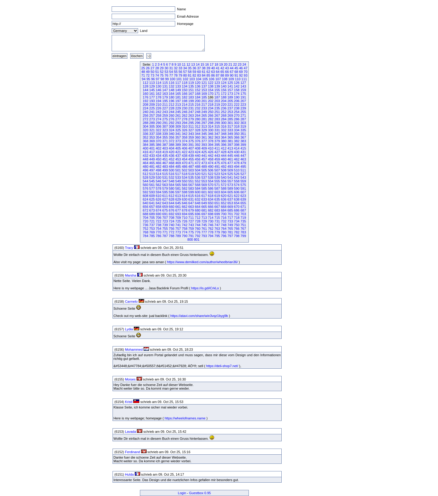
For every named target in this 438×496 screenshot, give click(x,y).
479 (243, 163)
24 (244, 64)
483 (165, 166)
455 (191, 159)
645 (178, 203)
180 (171, 97)
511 (243, 170)
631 (191, 199)
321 (152, 130)
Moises (130, 379)
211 (165, 104)
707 (165, 217)
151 (191, 90)
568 (197, 185)
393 (204, 144)
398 (236, 144)
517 (178, 174)
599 (191, 192)
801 (196, 239)
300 (223, 123)
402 (158, 148)
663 (191, 206)
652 (223, 203)
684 (223, 210)
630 (184, 199)
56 (180, 72)
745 (204, 225)
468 (171, 163)
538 (210, 177)
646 (184, 203)
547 (165, 181)
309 (178, 126)
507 (217, 170)
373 (178, 141)
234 (210, 108)
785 (152, 236)
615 (191, 196)
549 (178, 181)
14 (198, 64)
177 (152, 97)
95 (148, 79)
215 (191, 104)
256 (145, 115)
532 (171, 177)
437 (178, 155)
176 (145, 97)
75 (162, 75)
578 (158, 188)
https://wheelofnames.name (185, 418)
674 (158, 210)
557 (230, 181)
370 (158, 141)
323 (165, 130)
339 (165, 134)
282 (210, 119)
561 (152, 185)
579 (165, 188)
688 (145, 214)
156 (223, 90)
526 (236, 174)
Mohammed (134, 349)
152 (197, 90)
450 (158, 159)
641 (152, 203)
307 (165, 126)
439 (191, 155)
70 (245, 72)
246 (184, 112)
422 (184, 152)
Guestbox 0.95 (200, 493)
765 (230, 228)
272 (145, 119)
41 (217, 68)
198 (184, 101)
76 (166, 75)
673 (152, 210)
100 (172, 79)
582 (184, 188)
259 (165, 115)
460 (223, 159)
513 (152, 174)
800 (190, 239)
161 (152, 93)
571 (217, 185)
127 (243, 82)
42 (222, 68)
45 (236, 68)
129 (152, 86)
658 (158, 206)
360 (197, 137)
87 (217, 75)
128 (145, 86)
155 (217, 90)
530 (158, 177)
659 (165, 206)
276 (171, 119)
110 (237, 79)
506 (210, 170)
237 (230, 108)
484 (171, 166)
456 (197, 159)
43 (227, 68)
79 (180, 75)
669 (230, 206)
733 (230, 221)
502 (184, 170)
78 (176, 75)
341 (178, 134)
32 (176, 68)
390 (184, 144)
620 (223, 196)
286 (236, 119)
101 (179, 79)
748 (223, 225)
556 (223, 181)
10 (179, 64)
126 (236, 82)
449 (152, 159)
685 (230, 210)
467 (165, 163)
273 (152, 119)
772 (171, 232)
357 (178, 137)
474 (210, 163)
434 (158, 155)
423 (191, 152)
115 (165, 82)
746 (210, 225)
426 (210, 152)
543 (243, 177)
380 (223, 141)
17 (212, 64)
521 (204, 174)
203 (217, 101)
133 (178, 86)
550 (184, 181)
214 (184, 104)
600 (197, 192)
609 (152, 196)
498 (158, 170)
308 (171, 126)
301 (230, 123)
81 (190, 75)
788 (171, 236)
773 (178, 232)
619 (217, 196)
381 (230, 141)
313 (204, 126)
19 (221, 64)
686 (236, 210)
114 (158, 82)
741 (178, 225)
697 (204, 214)
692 (171, 214)
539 (217, 177)
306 (158, 126)
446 (236, 155)
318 (236, 126)
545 (152, 181)
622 (236, 196)
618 (210, 196)
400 (145, 148)
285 (230, 119)
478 (236, 163)
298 (210, 123)
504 (197, 170)
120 (197, 82)
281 (204, 119)
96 (153, 79)
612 (171, 196)
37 (199, 68)
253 (230, 112)
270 (236, 115)
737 (152, 225)
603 (217, 192)
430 (236, 152)
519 (191, 174)
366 (236, 137)
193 (152, 101)
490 (210, 166)
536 (197, 177)
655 (243, 203)
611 (165, 196)
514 (158, 174)
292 (171, 123)
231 (191, 108)
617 (204, 196)
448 (145, 159)
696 (197, 214)
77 (171, 75)
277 (178, 119)
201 (204, 101)
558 (236, 181)
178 (158, 97)
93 (245, 75)
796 (223, 236)
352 (145, 137)
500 (171, 170)
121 (204, 82)
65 (222, 72)
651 (217, 203)
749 (230, 225)
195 (165, 101)
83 (199, 75)
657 (152, 206)
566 (184, 185)
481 (152, 166)
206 (236, 101)
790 (184, 236)
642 (158, 203)
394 (210, 144)
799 (243, 236)
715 (217, 217)
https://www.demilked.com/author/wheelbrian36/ (202, 262)
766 (236, 228)
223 (243, 104)
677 (178, 210)
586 (210, 188)
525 (230, 174)
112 (145, 82)
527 (243, 174)
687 (243, 210)
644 (171, 203)
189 (230, 97)
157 (230, 90)
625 (152, 199)
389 (178, 144)
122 (210, 82)
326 (184, 130)
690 (158, 214)
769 (152, 232)
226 (158, 108)
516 (171, 174)
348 (223, 134)
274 (158, 119)
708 (171, 217)
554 (210, 181)
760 (197, 228)
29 (162, 68)
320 (145, 130)
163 (165, 93)
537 (204, 177)
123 (217, 82)
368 (145, 141)
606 (236, 192)
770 (158, 232)
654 (236, 203)
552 (197, 181)
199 (191, 101)
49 (148, 72)
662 (184, 206)
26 (148, 68)
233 (204, 108)
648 (197, 203)
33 (180, 68)
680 (197, 210)
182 (184, 97)
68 (236, 72)
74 (157, 75)
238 (236, 108)
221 (230, 104)
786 (158, 236)
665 (204, 206)
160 (145, 93)
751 (243, 225)
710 (184, 217)
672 (145, 210)
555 (217, 181)
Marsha (130, 275)
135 (191, 86)
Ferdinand (132, 452)
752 (145, 228)
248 (197, 112)
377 (204, 141)
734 (236, 221)
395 (217, 144)
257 (152, 115)
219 (217, 104)
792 (197, 236)
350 (236, 134)
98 (162, 79)
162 (158, 93)
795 (217, 236)
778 (210, 232)
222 (236, 104)
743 (191, 225)
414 (236, 148)
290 (158, 123)
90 (231, 75)
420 (171, 152)
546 (158, 181)
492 (223, 166)
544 (145, 181)
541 (230, 177)
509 (230, 170)
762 (210, 228)
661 (178, 206)
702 (236, 214)
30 (166, 68)
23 (240, 64)
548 (171, 181)
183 (191, 97)
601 (204, 192)
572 (223, 185)
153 (204, 90)
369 (152, 141)
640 (145, 203)
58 (190, 72)
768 (145, 232)
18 (216, 64)
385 (152, 144)
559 (243, 181)
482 (158, 166)
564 (171, 185)
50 (152, 72)
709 (178, 217)
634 (210, 199)
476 (223, 163)
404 (171, 148)
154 (210, 90)
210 (158, 104)
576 (145, 188)
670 (236, 206)
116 (171, 82)
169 (204, 93)
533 (178, 177)
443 (217, 155)
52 (162, 72)
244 (171, 112)
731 (217, 221)
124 (223, 82)
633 (204, 199)
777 (204, 232)
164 (171, 93)
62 (208, 72)
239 (243, 108)
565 (178, 185)
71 (143, 75)
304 (145, 126)
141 (230, 86)
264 (197, 115)
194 (158, 101)
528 (145, 177)
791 (191, 236)
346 (210, 134)
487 (191, 166)
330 (210, 130)
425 (204, 152)
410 (210, 148)
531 (165, 177)
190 (236, 97)
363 (217, 137)
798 (236, 236)
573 (230, 185)
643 (165, 203)
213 (178, 104)
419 (165, 152)
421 (178, 152)
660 (171, 206)
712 (197, 217)
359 (191, 137)
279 (191, 119)
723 (165, 221)
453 (178, 159)
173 (230, 93)
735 (243, 221)
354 (158, 137)
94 (143, 79)
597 (178, 192)
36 (194, 68)
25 (143, 68)
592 (145, 192)
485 (178, 166)
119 (191, 82)
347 (217, 134)
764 (223, 228)
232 (197, 108)
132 (171, 86)
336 (145, 134)
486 (184, 166)
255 (243, 112)
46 (241, 68)
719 (243, 217)
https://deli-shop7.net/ (222, 366)
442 (210, 155)
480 (145, 166)
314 (210, 126)
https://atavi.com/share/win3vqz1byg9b (199, 316)
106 (211, 79)
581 (178, 188)
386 (158, 144)
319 (243, 126)
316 (223, 126)
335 (243, 130)
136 (197, 86)
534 (184, 177)
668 (223, 206)
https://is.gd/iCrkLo (205, 288)
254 (236, 112)
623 (243, 196)
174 (236, 93)
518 (184, 174)
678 (184, 210)
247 (191, 112)
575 (243, 185)
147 (165, 90)
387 (165, 144)
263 (191, 115)
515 (165, 174)
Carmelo (131, 301)
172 (223, 93)
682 (210, 210)
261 (178, 115)
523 (217, 174)
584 (197, 188)
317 (230, 126)
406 (184, 148)
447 (243, 155)
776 (197, 232)
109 (231, 79)
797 (230, 236)
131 (165, 86)
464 (145, 163)
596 (171, 192)
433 (152, 155)
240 (145, 112)
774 (184, 232)
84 (204, 75)
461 (230, 159)
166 (184, 93)
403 (165, 148)
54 (171, 72)
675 (165, 210)
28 (157, 68)
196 (171, 101)
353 (152, 137)
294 (184, 123)
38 (204, 68)
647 (191, 203)
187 (217, 97)
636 (223, 199)
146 (158, 90)
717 (230, 217)
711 (191, 217)
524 (223, 174)
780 (223, 232)
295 (191, 123)
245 (178, 112)
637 (230, 199)
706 (158, 217)
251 (217, 112)
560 (145, 185)
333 (230, 130)
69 (241, 72)
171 (217, 93)
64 (217, 72)
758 (184, 228)
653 (230, 203)
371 (165, 141)
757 (178, 228)
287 (243, 119)
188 (223, 97)
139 (217, 86)
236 (223, 108)
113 (152, 82)
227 (165, 108)
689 (152, 214)
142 (236, 86)
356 (171, 137)
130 (158, 86)
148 (171, 90)
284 (223, 119)
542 (236, 177)
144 (145, 90)
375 (191, 141)
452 (171, 159)
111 (244, 79)
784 (145, 236)
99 (167, 79)
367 (243, 137)
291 (165, 123)
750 (236, 225)
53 (166, 72)
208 (145, 104)
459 (217, 159)
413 (230, 148)
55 (176, 72)
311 (191, 126)
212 (171, 104)
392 (197, 144)
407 (191, 148)
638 (236, 199)
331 (217, 130)
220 (223, 104)
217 (204, 104)
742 (184, 225)
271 (243, 115)
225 (152, 108)
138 (210, 86)
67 (231, 72)
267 (217, 115)
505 (204, 170)
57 (185, 72)
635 (217, 199)
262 (184, 115)
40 (213, 68)
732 (223, 221)
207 (243, 101)
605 (230, 192)
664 (197, 206)
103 (192, 79)
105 (205, 79)
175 (243, 93)
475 (217, 163)
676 (171, 210)
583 (191, 188)
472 (197, 163)
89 (227, 75)
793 (204, 236)
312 (197, 126)
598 (184, 192)
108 (224, 79)
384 (145, 144)
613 (178, 196)
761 (204, 228)
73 (152, 75)
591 (243, 188)
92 (241, 75)
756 (171, 228)
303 (243, 123)
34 (185, 68)
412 (223, 148)
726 (184, 221)
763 (217, 228)
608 (145, 196)
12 (188, 64)
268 (223, 115)
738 (158, 225)
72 (148, 75)
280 (197, 119)
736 (145, 225)
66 (227, 72)
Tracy (129, 248)
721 (152, 221)
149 (178, 90)
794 (210, 236)
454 (184, 159)
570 (210, 185)
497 (152, 170)
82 (194, 75)
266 (210, 115)
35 (190, 68)
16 (207, 64)
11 (184, 64)
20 (226, 64)
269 (230, 115)
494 (236, 166)
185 (204, 97)
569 (204, 185)
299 (217, 123)
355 (165, 137)
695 (191, 214)
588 (223, 188)
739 (165, 225)
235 (217, 108)
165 (178, 93)
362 (210, 137)
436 (171, 155)
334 (236, 130)
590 (236, 188)
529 (152, 177)
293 (178, 123)
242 (158, 112)
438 (184, 155)
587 (217, 188)
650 (210, 203)
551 (191, 181)
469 (178, 163)
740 (171, 225)
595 (165, 192)
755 (165, 228)
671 (243, 206)
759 (191, 228)
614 (184, 196)
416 (145, 152)
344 (197, 134)
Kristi (128, 402)
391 (191, 144)
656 (145, 206)
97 (157, 79)
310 (184, 126)
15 (202, 64)
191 (243, 97)
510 (236, 170)
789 (178, 236)
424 (197, 152)
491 (217, 166)
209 (152, 104)
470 (184, 163)
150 (184, 90)
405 (178, 148)
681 (204, 210)
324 (171, 130)
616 (197, 196)
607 (243, 192)
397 (230, 144)
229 (178, 108)
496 (145, 170)
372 (171, 141)
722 (158, 221)
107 (218, 79)
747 (217, 225)
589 (230, 188)
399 (243, 144)
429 (230, 152)
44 (231, 68)
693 (178, 214)
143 (243, 86)
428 (223, 152)
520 (197, 174)
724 (171, 221)
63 (213, 72)
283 (217, 119)
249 (204, 112)
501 (178, 170)
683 (217, 210)
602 (210, 192)
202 (210, 101)
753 (152, 228)
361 (204, 137)
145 (152, 90)
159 (243, 90)
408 (197, 148)
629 (178, 199)
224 (145, 108)
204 (223, 101)
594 (158, 192)
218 (210, 104)
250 (210, 112)
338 (158, 134)
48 (143, 72)
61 (204, 72)
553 (204, 181)
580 (171, 188)
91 (236, 75)
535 (191, 177)
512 (145, 174)
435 (165, 155)
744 (197, 225)
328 (197, 130)
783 (243, 232)
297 (204, 123)
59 (194, 72)
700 (223, 214)
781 (230, 232)
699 (217, 214)
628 (171, 199)
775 (191, 232)
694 (184, 214)
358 (184, 137)
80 (185, 75)
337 (152, 134)
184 (197, 97)
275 (165, 119)
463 (243, 159)
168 (197, 93)
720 (145, 221)
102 (185, 79)
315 (217, 126)
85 (208, 75)
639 (243, 199)
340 (171, 134)
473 (204, 163)
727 (191, 221)
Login (182, 493)
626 (158, 199)
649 (204, 203)
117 (178, 82)
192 (145, 101)
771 (165, 232)
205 (230, 101)
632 (197, 199)
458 (210, 159)
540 (223, 177)
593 (152, 192)
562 (158, 185)
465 (152, 163)
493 (230, 166)
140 (223, 86)
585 (204, 188)
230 (184, 108)
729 (204, 221)
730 (210, 221)
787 (165, 236)
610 (158, 196)
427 (217, 152)
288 (145, 123)
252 (223, 112)
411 (217, 148)
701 (230, 214)
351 (243, 134)
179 (165, 97)
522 (210, 174)
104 (198, 79)
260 (171, 115)
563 (165, 185)
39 (208, 68)
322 (158, 130)
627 (165, 199)
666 (210, 206)
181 (178, 97)
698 (210, 214)
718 (236, 217)
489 (204, 166)
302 (236, 123)
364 (223, 137)
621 (230, 196)
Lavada (130, 431)
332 (223, 130)
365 (230, 137)
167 (191, 93)
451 (165, 159)
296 (197, 123)
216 (197, 104)
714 (210, 217)
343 (191, 134)
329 (204, 130)
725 (178, 221)
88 (222, 75)
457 (204, 159)
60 (199, 72)
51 (157, 72)
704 (145, 217)
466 (158, 163)
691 (165, 214)
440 (197, 155)
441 (204, 155)
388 (171, 144)
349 (230, 134)
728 (197, 221)
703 (243, 214)
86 (213, 75)
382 (236, 141)
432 (145, 155)
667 (217, 206)
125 (230, 82)
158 (236, 90)
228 (171, 108)
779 (217, 232)
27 (152, 68)
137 (204, 86)
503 (191, 170)
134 (184, 86)
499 (165, 170)
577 (152, 188)
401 (152, 148)
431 (243, 152)
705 (152, 217)
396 (223, 144)
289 (152, 123)
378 (210, 141)
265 (204, 115)
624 (145, 199)
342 (184, 134)
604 (223, 192)
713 (204, 217)
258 (158, 115)
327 (191, 130)
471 (191, 163)
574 (236, 185)
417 (152, 152)
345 (204, 134)
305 (152, 126)
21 (230, 64)
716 (223, 217)
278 (184, 119)
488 (197, 166)
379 (217, 141)
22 (235, 64)
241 (152, 112)
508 (223, 170)
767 (243, 228)
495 (243, 166)
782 (236, 232)
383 (243, 141)
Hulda (129, 474)
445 (230, 155)
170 (210, 93)
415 (243, 148)
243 (165, 112)
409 (204, 148)
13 (193, 64)
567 (191, 185)
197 (178, 101)
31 (171, 68)
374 (184, 141)
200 (197, 101)
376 (197, 141)
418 (158, 152)
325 (178, 130)
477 (230, 163)
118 (184, 82)
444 (223, 155)
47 (245, 68)
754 (158, 228)
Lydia (129, 329)
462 (236, 159)
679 (191, 210)
